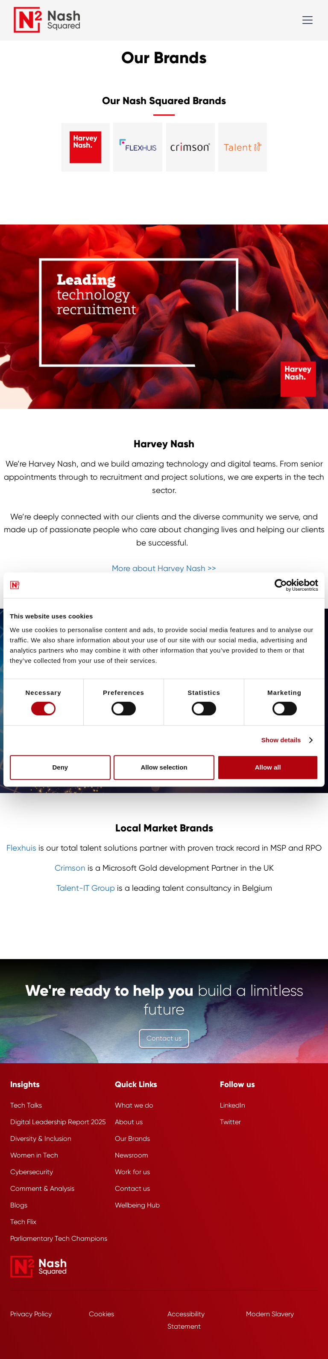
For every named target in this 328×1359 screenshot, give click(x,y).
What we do (134, 1105)
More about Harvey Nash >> (164, 568)
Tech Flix (23, 1222)
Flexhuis (21, 848)
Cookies (101, 1314)
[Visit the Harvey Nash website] (85, 147)
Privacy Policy (31, 1314)
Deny (60, 767)
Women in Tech (34, 1155)
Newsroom (131, 1155)
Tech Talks (26, 1105)
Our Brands (132, 1138)
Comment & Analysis (42, 1188)
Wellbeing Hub (137, 1205)
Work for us (132, 1172)
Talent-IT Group (85, 888)
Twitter (230, 1122)
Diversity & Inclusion (40, 1138)
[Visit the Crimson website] (190, 147)
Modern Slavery (270, 1314)
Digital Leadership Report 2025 (58, 1122)
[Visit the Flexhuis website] (137, 147)
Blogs (18, 1205)
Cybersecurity (31, 1172)
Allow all (268, 767)
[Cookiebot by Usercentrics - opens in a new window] (280, 585)
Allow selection (164, 767)
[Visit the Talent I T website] (242, 147)
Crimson (70, 868)
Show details (281, 740)
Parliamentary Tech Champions (58, 1238)
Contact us (164, 1038)
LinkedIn (232, 1105)
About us (129, 1122)
